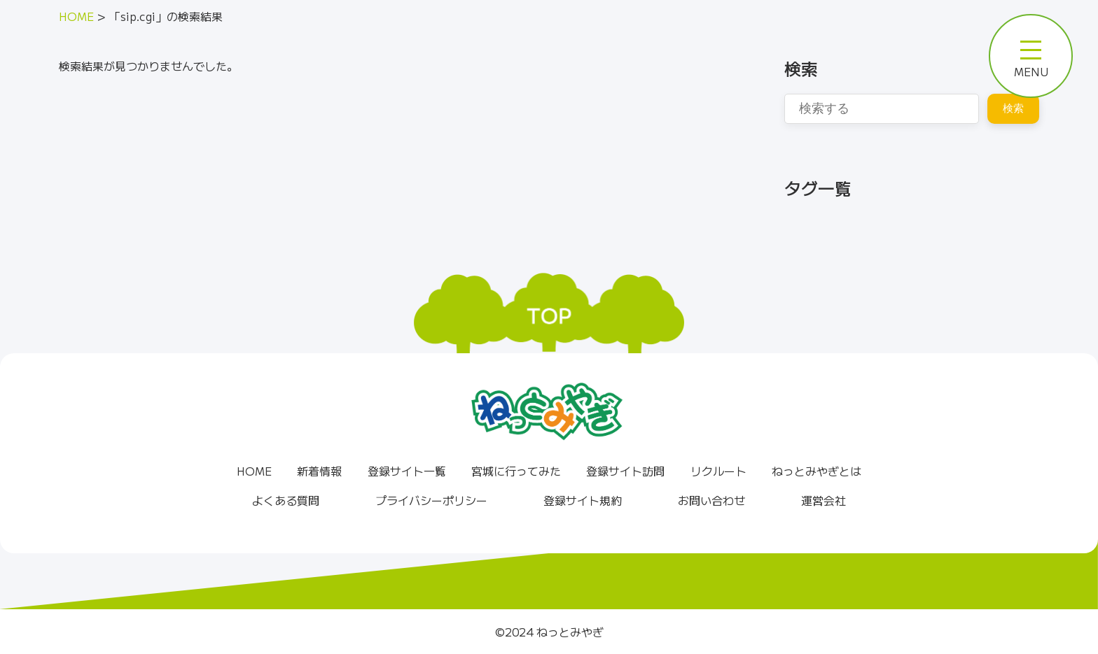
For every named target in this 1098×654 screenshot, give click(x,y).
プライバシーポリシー (431, 500)
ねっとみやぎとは (816, 470)
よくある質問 (285, 500)
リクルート (718, 470)
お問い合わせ (711, 500)
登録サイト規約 (582, 500)
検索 (1013, 108)
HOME (254, 470)
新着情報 (319, 470)
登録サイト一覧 (407, 470)
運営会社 (823, 500)
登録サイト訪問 (625, 470)
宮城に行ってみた (516, 470)
